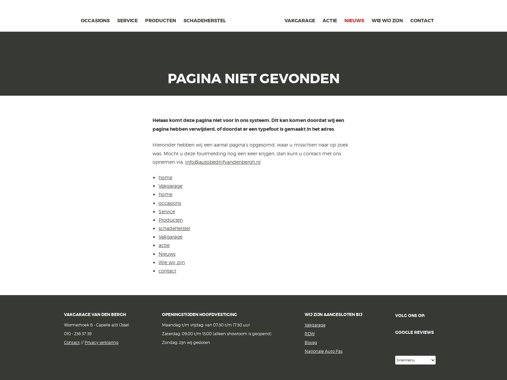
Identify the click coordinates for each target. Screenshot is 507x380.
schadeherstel (204, 21)
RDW (310, 333)
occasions (95, 21)
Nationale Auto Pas (323, 351)
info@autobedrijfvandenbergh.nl (223, 162)
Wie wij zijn (387, 21)
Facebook (434, 315)
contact (422, 21)
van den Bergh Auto (255, 32)
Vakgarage (50, 16)
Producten (160, 21)
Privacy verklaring (101, 342)
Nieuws (354, 21)
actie (330, 21)
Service (127, 21)
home (72, 20)
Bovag (311, 342)
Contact (72, 342)
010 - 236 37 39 (78, 333)
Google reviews (419, 343)
